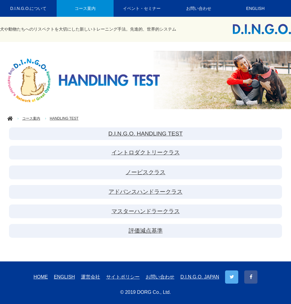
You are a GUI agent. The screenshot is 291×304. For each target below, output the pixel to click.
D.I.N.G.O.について (28, 8)
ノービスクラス (145, 172)
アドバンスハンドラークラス (145, 192)
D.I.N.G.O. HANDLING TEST (145, 133)
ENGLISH (255, 8)
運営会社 (90, 276)
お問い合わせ (198, 8)
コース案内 (85, 8)
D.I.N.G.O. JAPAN (199, 276)
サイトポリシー (123, 276)
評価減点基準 (146, 231)
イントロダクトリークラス (145, 152)
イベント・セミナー (142, 8)
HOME (41, 276)
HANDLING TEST (64, 118)
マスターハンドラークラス (145, 211)
